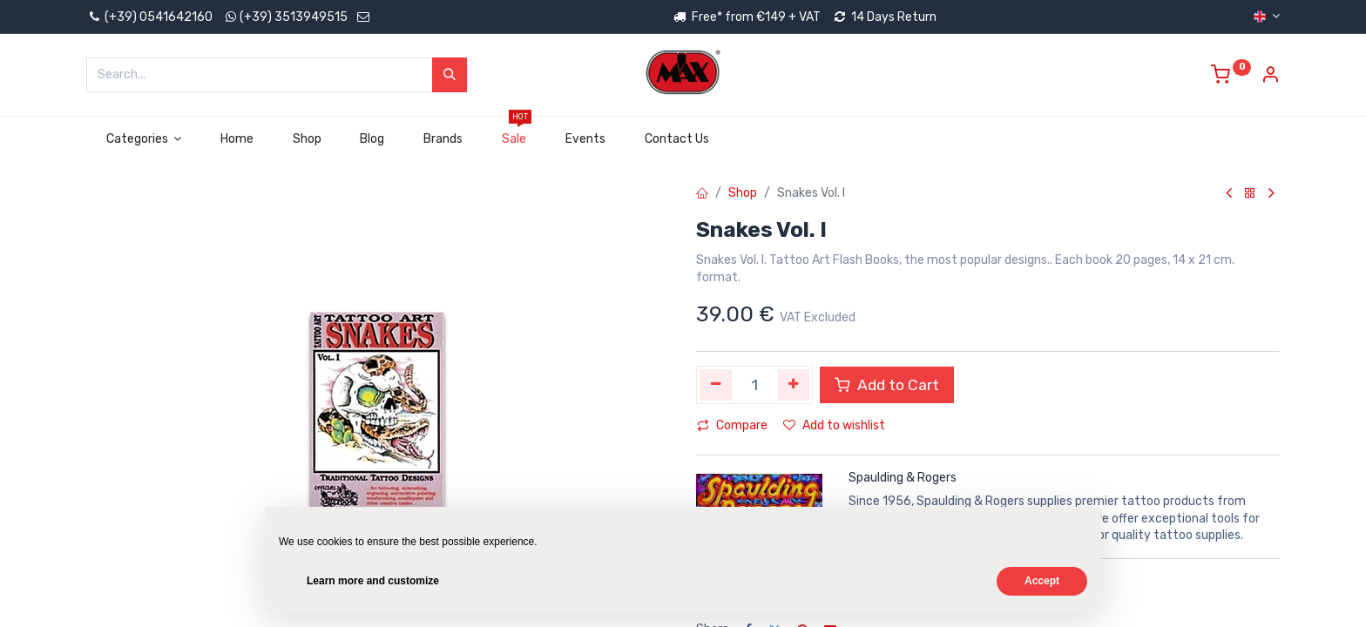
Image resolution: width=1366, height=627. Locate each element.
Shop (742, 192)
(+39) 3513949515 (294, 17)
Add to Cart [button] (887, 385)
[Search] (449, 74)
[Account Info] (1270, 77)
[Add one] (794, 385)
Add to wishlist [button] (834, 425)
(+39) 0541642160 (149, 17)
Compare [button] (732, 425)
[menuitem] (237, 139)
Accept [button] (1041, 581)
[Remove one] (716, 385)
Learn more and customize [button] (373, 581)
